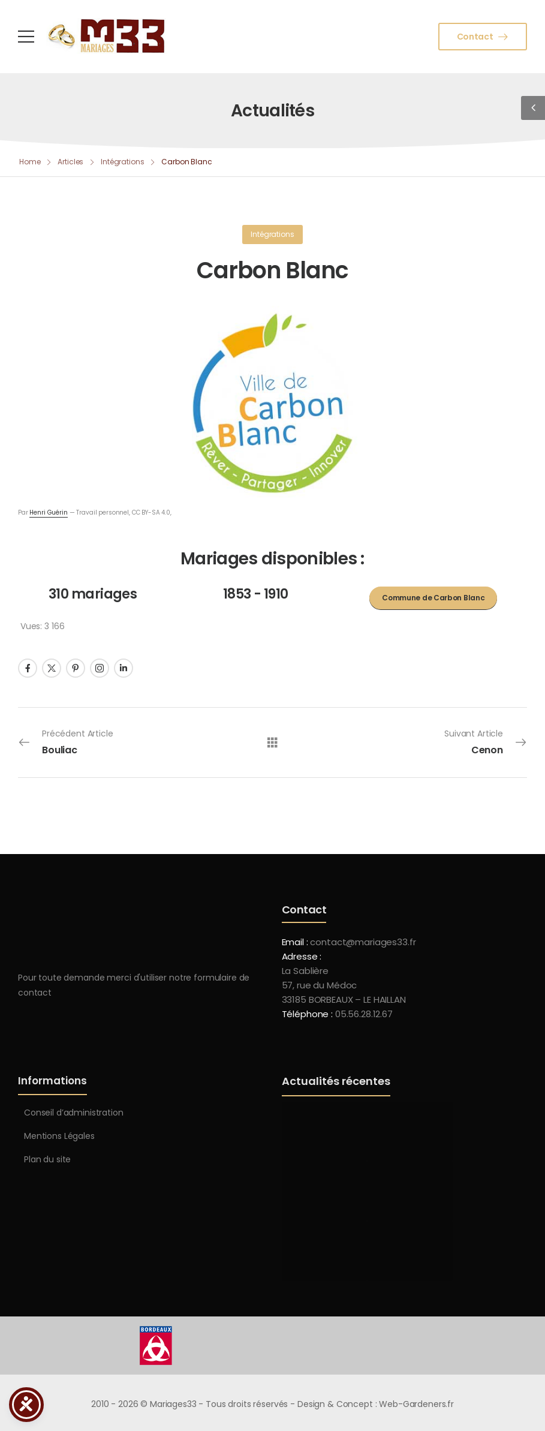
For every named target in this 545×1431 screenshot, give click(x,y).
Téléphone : (337, 1014)
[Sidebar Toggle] (533, 108)
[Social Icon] (99, 668)
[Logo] (106, 36)
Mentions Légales (59, 1136)
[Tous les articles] (272, 742)
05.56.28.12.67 (363, 1014)
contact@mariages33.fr (362, 942)
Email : (295, 942)
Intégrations (272, 234)
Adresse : (302, 956)
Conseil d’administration (74, 1113)
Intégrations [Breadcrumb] (122, 162)
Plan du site (47, 1159)
